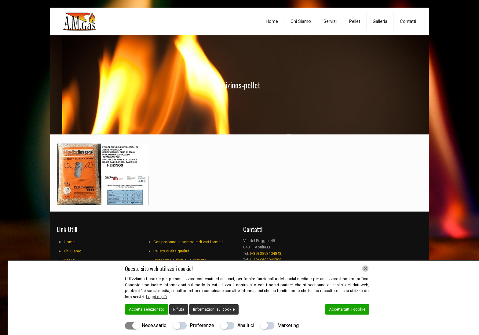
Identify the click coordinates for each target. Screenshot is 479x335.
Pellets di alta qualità (171, 251)
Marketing (288, 325)
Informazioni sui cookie (214, 309)
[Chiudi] (365, 269)
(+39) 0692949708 (265, 260)
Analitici (245, 325)
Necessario (154, 325)
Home (69, 242)
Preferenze (202, 325)
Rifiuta (178, 309)
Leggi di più (156, 296)
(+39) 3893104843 (265, 253)
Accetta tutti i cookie (347, 309)
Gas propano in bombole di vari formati (188, 242)
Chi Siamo (73, 251)
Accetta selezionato (146, 309)
